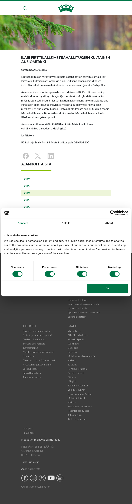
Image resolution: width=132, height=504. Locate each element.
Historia (72, 402)
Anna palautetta (30, 468)
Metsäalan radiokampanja (81, 356)
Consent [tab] (23, 223)
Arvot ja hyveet (76, 372)
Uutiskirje (73, 347)
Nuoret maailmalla (77, 308)
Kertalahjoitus (30, 347)
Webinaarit (74, 343)
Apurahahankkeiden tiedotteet (84, 312)
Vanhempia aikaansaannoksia (83, 304)
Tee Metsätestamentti (34, 339)
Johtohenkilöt (75, 414)
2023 (27, 199)
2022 (27, 206)
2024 (27, 192)
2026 (27, 178)
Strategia (72, 364)
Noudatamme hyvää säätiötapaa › (41, 439)
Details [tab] (66, 223)
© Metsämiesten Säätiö (35, 486)
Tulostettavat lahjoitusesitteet (39, 360)
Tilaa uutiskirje (30, 461)
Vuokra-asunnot (76, 389)
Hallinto (72, 360)
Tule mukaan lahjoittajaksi (36, 330)
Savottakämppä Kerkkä (80, 393)
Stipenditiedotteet (77, 316)
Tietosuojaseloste (77, 419)
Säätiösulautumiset (78, 385)
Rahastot (73, 351)
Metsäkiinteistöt (76, 398)
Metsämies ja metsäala (80, 406)
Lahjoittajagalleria (32, 372)
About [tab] (109, 223)
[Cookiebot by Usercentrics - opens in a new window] (112, 213)
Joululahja (28, 356)
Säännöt (72, 377)
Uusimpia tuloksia (77, 299)
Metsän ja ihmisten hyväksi (37, 335)
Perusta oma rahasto (34, 343)
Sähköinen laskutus (78, 335)
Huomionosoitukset (78, 410)
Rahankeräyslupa (32, 377)
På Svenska (29, 432)
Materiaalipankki (76, 339)
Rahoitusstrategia (77, 368)
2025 (27, 185)
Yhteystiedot (74, 330)
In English (28, 428)
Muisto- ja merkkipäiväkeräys (38, 351)
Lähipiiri (72, 381)
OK (107, 288)
